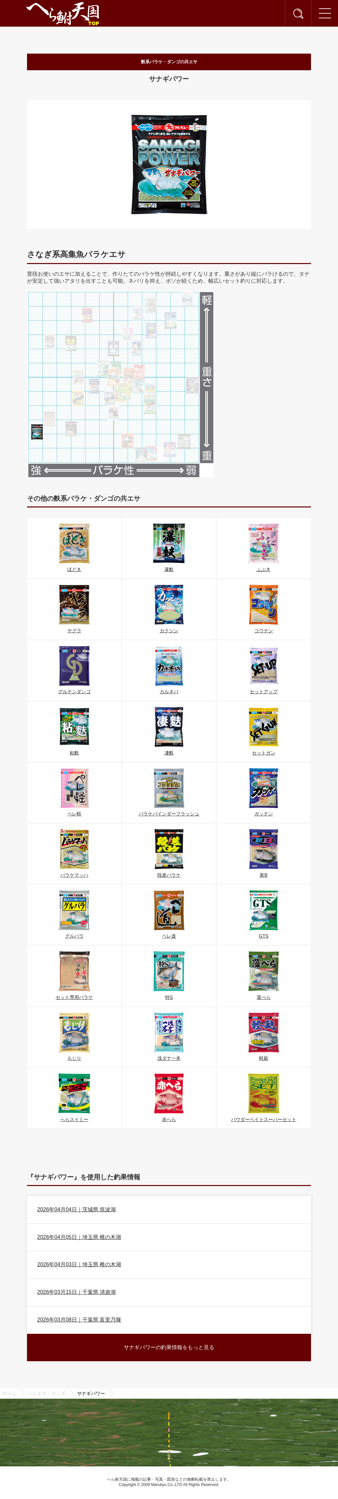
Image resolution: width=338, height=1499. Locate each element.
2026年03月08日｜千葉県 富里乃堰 (79, 1322)
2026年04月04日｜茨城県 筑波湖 (76, 1211)
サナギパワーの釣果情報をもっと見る (169, 1349)
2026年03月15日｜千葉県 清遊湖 (76, 1294)
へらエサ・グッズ (46, 1395)
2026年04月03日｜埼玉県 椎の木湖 (79, 1266)
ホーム (9, 1395)
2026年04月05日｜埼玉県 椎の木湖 (79, 1239)
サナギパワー (91, 1395)
